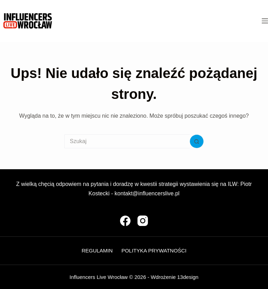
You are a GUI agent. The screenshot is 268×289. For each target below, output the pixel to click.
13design (188, 277)
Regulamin (97, 250)
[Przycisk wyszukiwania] (197, 141)
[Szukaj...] (127, 141)
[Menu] (265, 21)
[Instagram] (142, 221)
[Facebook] (125, 221)
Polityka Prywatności (153, 250)
